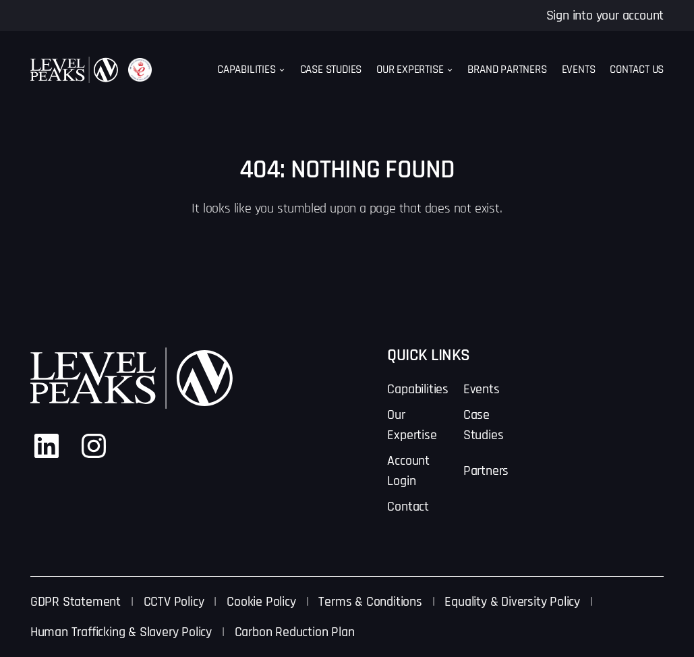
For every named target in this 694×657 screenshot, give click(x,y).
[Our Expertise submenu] (449, 70)
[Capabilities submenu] (282, 70)
